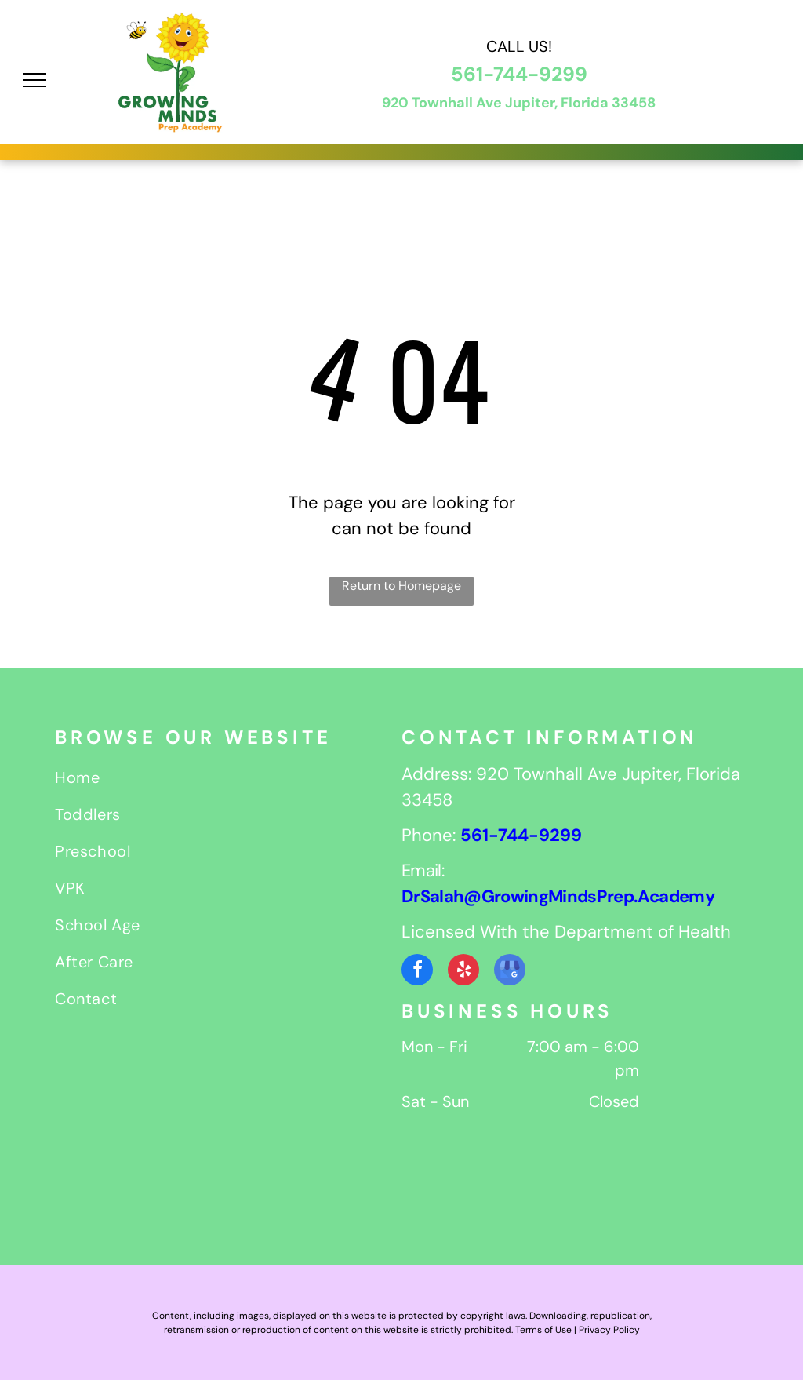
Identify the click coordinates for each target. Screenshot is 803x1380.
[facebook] (417, 971)
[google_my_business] (509, 971)
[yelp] (463, 971)
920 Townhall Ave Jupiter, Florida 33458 (519, 102)
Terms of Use (543, 1330)
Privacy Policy (609, 1330)
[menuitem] (228, 779)
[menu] (34, 80)
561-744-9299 (519, 74)
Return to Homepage (401, 585)
